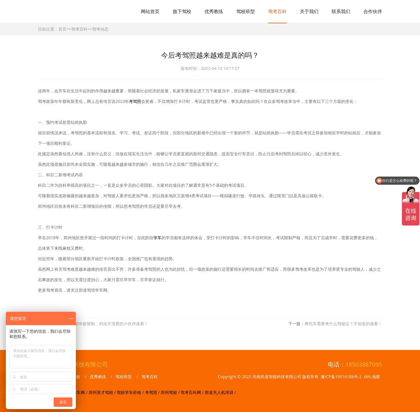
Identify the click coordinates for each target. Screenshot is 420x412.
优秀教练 (213, 11)
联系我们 (341, 11)
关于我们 (309, 11)
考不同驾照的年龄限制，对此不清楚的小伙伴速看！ (101, 323)
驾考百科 (277, 11)
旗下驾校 (182, 11)
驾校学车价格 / (131, 392)
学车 (157, 237)
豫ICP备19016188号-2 (341, 376)
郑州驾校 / (171, 392)
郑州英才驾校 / (103, 392)
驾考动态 (100, 29)
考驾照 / (153, 392)
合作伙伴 (372, 11)
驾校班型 (245, 11)
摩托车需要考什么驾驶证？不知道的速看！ (343, 323)
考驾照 (135, 101)
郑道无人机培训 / (220, 392)
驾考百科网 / (192, 392)
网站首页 (150, 11)
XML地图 (372, 376)
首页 (62, 29)
